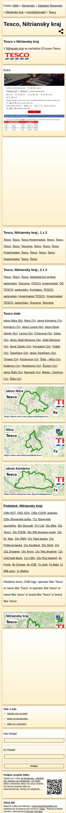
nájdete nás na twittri (17, 713)
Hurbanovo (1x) (31, 365)
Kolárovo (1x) (12, 365)
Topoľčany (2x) (19, 353)
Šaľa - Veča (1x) (50, 359)
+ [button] (8, 143)
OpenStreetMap (28, 220)
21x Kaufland (32, 545)
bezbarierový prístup (42, 277)
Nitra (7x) (30, 320)
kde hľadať (10, 733)
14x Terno (27, 551)
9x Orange (18, 564)
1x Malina (23, 571)
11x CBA (29, 558)
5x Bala (53, 564)
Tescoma (26, 246)
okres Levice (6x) (32, 327)
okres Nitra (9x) (13, 320)
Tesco (52, 12)
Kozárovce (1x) (29, 359)
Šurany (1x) (50, 365)
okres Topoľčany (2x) (43, 353)
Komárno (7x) (12, 327)
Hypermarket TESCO (31, 296)
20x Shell (47, 545)
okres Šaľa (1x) (13, 372)
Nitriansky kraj (14, 12)
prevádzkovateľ (36, 12)
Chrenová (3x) (43, 333)
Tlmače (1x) (11, 359)
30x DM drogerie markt (41, 532)
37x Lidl (39, 525)
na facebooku (27, 778)
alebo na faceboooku (17, 718)
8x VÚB (31, 564)
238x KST (9, 513)
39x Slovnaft (25, 525)
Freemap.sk (46, 220)
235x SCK (23, 513)
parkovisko (10, 283)
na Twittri (35, 781)
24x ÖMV (20, 538)
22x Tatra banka (38, 538)
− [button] (8, 149)
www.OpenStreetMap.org (44, 806)
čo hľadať (9, 749)
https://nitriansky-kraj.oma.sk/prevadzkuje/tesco (24, 223)
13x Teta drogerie (46, 551)
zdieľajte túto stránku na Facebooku (24, 779)
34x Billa (51, 525)
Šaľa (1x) (15, 378)
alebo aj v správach (16, 724)
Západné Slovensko (50, 5)
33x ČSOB (19, 532)
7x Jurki (43, 564)
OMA (15, 5)
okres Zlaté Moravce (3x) (25, 340)
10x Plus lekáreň (47, 558)
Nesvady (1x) (32, 372)
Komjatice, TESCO (41, 289)
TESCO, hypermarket (44, 283)
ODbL (42, 808)
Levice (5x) (26, 333)
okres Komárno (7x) (49, 320)
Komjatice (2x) (42, 346)
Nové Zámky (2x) (20, 346)
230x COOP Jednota (44, 513)
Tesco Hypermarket (33, 239)
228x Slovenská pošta (17, 519)
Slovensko (28, 5)
